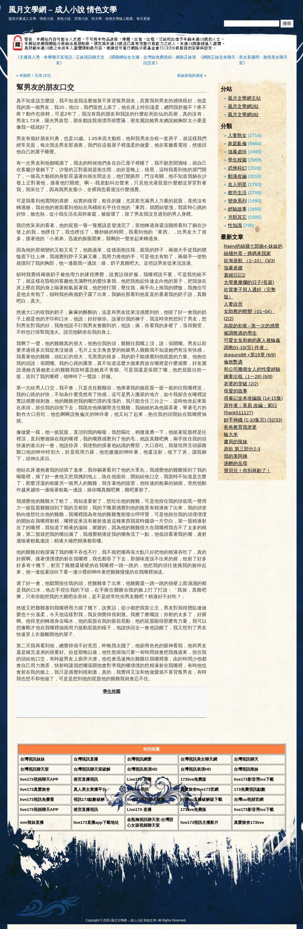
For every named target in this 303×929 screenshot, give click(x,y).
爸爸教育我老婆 (240, 427)
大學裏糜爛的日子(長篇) (249, 282)
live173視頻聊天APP (39, 779)
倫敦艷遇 (233, 362)
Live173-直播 (139, 779)
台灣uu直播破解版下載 (201, 799)
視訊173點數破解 (89, 799)
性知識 (235, 225)
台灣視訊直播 (86, 759)
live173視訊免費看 (37, 799)
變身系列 (237, 200)
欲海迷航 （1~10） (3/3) (249, 260)
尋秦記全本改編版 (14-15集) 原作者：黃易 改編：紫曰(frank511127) (253, 405)
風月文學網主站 (244, 98)
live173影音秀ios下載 (254, 779)
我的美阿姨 (235, 456)
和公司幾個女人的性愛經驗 (252, 369)
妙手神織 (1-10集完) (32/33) (253, 419)
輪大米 (231, 434)
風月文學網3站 (243, 114)
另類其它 (237, 217)
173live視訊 (138, 789)
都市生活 (237, 192)
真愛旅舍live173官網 (199, 789)
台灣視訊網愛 (139, 759)
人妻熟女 (237, 135)
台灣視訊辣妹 (246, 769)
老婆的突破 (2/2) (241, 383)
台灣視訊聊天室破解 (92, 769)
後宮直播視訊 (86, 779)
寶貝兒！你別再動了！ (247, 470)
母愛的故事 (235, 391)
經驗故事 (237, 209)
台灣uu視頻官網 (248, 799)
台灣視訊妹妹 (32, 759)
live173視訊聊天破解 (146, 799)
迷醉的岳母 (235, 463)
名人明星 (237, 184)
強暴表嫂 (233, 267)
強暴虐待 (237, 151)
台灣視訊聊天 (246, 759)
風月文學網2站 (243, 106)
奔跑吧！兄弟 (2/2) (35, 75)
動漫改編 (237, 176)
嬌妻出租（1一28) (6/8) (248, 376)
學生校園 (111, 691)
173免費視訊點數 (249, 789)
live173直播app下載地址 (96, 822)
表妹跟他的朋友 (190, 75)
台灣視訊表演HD (142, 769)
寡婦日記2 (234, 275)
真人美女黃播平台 (90, 789)
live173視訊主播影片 (199, 822)
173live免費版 (193, 779)
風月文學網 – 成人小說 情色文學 (62, 9)
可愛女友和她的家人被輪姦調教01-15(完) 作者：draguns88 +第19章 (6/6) (252, 347)
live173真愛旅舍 (35, 789)
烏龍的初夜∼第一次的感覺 (251, 325)
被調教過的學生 (240, 333)
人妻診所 (233, 304)
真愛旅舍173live (249, 822)
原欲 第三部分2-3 (242, 448)
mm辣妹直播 (32, 822)
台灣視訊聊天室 (34, 769)
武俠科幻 (237, 168)
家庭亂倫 (237, 143)
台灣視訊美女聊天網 (198, 759)
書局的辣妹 (235, 441)
